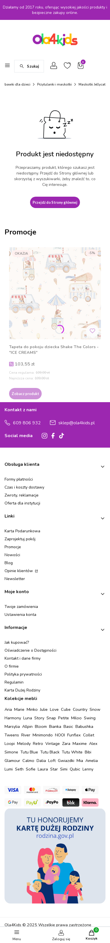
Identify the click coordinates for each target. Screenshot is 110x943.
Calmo (28, 760)
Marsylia (12, 726)
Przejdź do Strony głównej (55, 202)
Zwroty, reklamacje (22, 495)
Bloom (41, 726)
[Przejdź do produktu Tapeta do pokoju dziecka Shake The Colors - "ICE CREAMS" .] (55, 293)
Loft (52, 760)
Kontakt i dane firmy (23, 658)
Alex (93, 743)
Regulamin (14, 682)
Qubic (75, 769)
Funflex (74, 735)
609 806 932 (27, 423)
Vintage (52, 743)
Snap (51, 718)
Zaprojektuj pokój (20, 539)
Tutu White (72, 752)
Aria (8, 709)
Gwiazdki (66, 760)
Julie (44, 709)
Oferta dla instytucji (22, 503)
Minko (32, 709)
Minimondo (43, 735)
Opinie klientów (19, 571)
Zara (66, 743)
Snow (95, 709)
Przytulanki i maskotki (54, 84)
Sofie (30, 769)
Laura (43, 769)
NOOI (60, 735)
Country (80, 709)
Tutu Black (50, 752)
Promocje (13, 547)
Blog (9, 563)
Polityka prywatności (23, 674)
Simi (63, 769)
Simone (11, 752)
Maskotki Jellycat (92, 84)
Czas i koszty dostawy (24, 487)
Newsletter (15, 578)
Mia (80, 760)
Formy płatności (19, 479)
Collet (88, 735)
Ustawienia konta (20, 614)
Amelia (91, 760)
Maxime (80, 743)
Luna (27, 718)
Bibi (88, 752)
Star (54, 769)
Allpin (27, 726)
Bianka (55, 726)
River (25, 735)
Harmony (13, 718)
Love (54, 709)
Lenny (87, 769)
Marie (19, 709)
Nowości (12, 555)
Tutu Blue (29, 752)
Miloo (76, 718)
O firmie (12, 666)
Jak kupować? (17, 642)
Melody (24, 743)
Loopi (10, 743)
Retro (38, 743)
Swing (90, 718)
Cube (66, 709)
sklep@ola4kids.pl (76, 423)
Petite (63, 718)
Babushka (84, 726)
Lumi (9, 769)
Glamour (12, 760)
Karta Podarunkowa (22, 531)
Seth (19, 769)
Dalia (41, 760)
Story (39, 718)
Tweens (12, 735)
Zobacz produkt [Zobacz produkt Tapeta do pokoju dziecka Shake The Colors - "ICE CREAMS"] (25, 393)
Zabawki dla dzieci (15, 84)
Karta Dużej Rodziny (22, 690)
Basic (68, 726)
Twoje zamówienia (21, 606)
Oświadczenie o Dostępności (30, 650)
